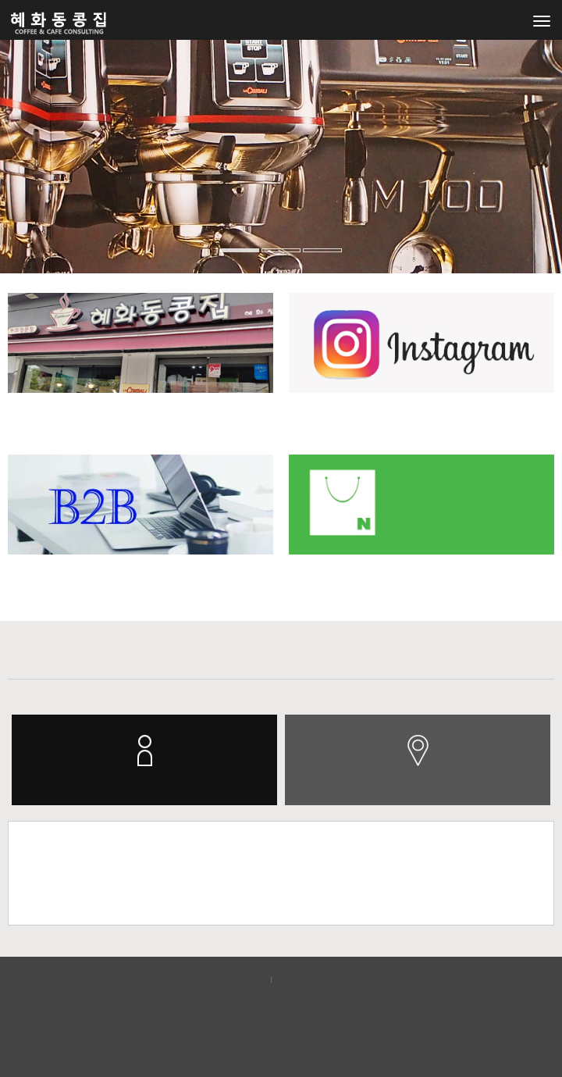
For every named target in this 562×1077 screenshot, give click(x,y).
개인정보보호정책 (221, 979)
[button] (17, 183)
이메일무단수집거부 (327, 979)
